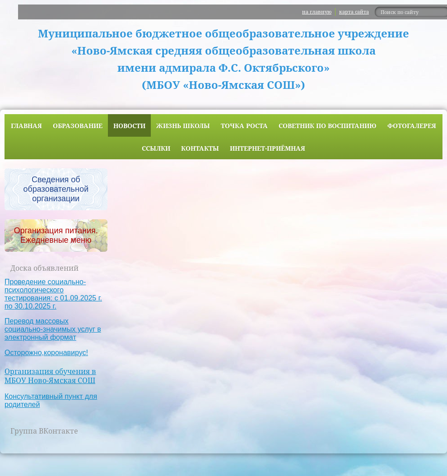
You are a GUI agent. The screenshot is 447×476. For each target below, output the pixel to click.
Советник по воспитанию (328, 125)
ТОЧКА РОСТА (244, 125)
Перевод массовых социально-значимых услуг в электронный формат (53, 329)
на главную (316, 11)
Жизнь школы (183, 125)
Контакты (200, 148)
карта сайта (354, 11)
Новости (129, 125)
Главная (26, 125)
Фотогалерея (411, 125)
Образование (77, 125)
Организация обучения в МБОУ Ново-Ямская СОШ (50, 376)
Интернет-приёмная (267, 148)
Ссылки (156, 148)
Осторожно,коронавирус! (46, 352)
